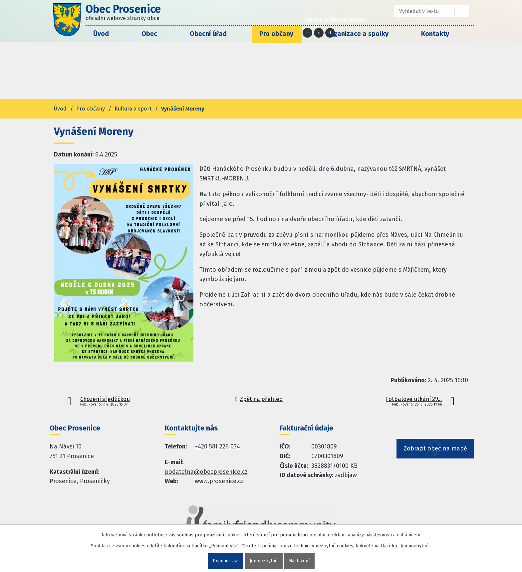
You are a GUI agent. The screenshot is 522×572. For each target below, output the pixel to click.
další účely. (409, 535)
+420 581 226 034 (217, 446)
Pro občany (276, 34)
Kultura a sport (133, 109)
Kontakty (435, 34)
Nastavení (299, 561)
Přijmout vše (225, 561)
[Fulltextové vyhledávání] (419, 11)
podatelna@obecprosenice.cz (206, 471)
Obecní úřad (208, 34)
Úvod (101, 34)
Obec (149, 34)
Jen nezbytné (264, 561)
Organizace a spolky (357, 34)
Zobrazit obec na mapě (435, 450)
